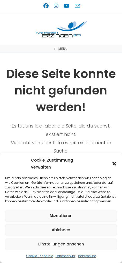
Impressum (87, 256)
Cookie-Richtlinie (39, 256)
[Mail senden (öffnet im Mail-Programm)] (76, 6)
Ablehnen (61, 230)
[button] (114, 163)
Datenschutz (65, 256)
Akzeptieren (61, 215)
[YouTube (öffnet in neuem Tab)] (67, 6)
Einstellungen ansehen (61, 244)
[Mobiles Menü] (61, 48)
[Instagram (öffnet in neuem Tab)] (57, 6)
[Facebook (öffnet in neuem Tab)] (47, 6)
